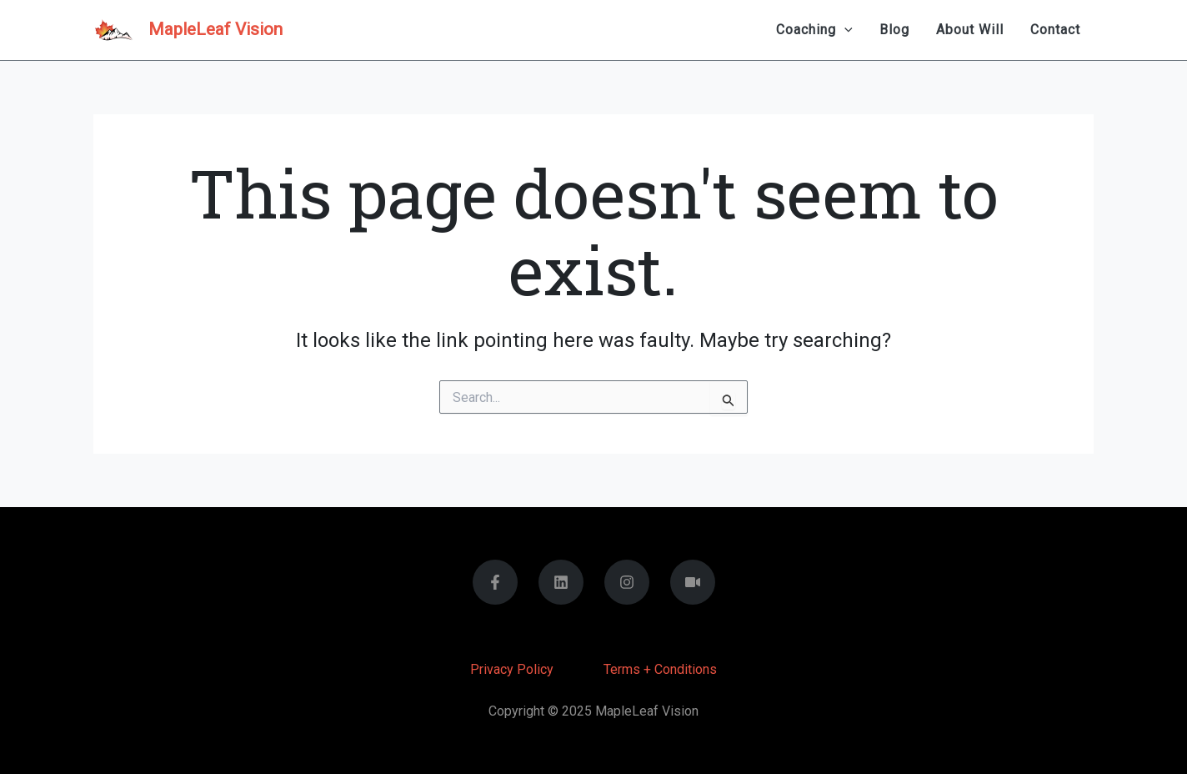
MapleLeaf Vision (215, 29)
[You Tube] (692, 582)
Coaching (814, 30)
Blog (894, 30)
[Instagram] (626, 582)
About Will (970, 30)
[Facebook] (495, 582)
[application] (844, 30)
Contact (1055, 30)
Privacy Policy (511, 669)
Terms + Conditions (660, 669)
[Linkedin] (560, 582)
